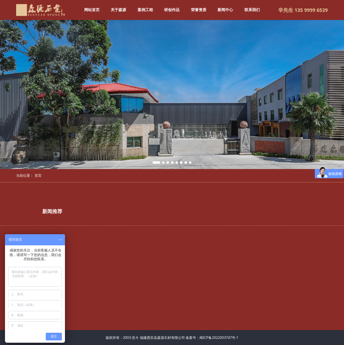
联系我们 (252, 9)
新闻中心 (225, 9)
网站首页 (92, 9)
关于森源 (118, 9)
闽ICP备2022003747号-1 (218, 337)
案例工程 (145, 9)
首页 (38, 175)
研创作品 (171, 9)
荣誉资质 (198, 9)
